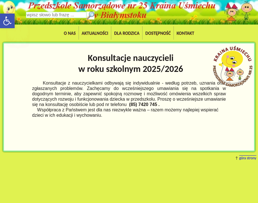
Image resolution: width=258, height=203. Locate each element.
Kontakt (185, 33)
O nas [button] (70, 33)
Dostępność (158, 33)
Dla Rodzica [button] (126, 33)
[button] (7, 21)
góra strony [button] (247, 158)
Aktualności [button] (95, 33)
